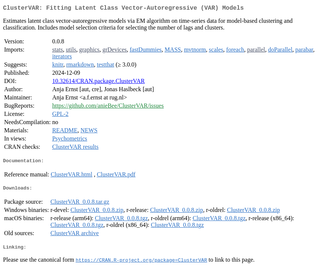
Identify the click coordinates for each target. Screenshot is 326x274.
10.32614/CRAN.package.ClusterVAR (98, 82)
